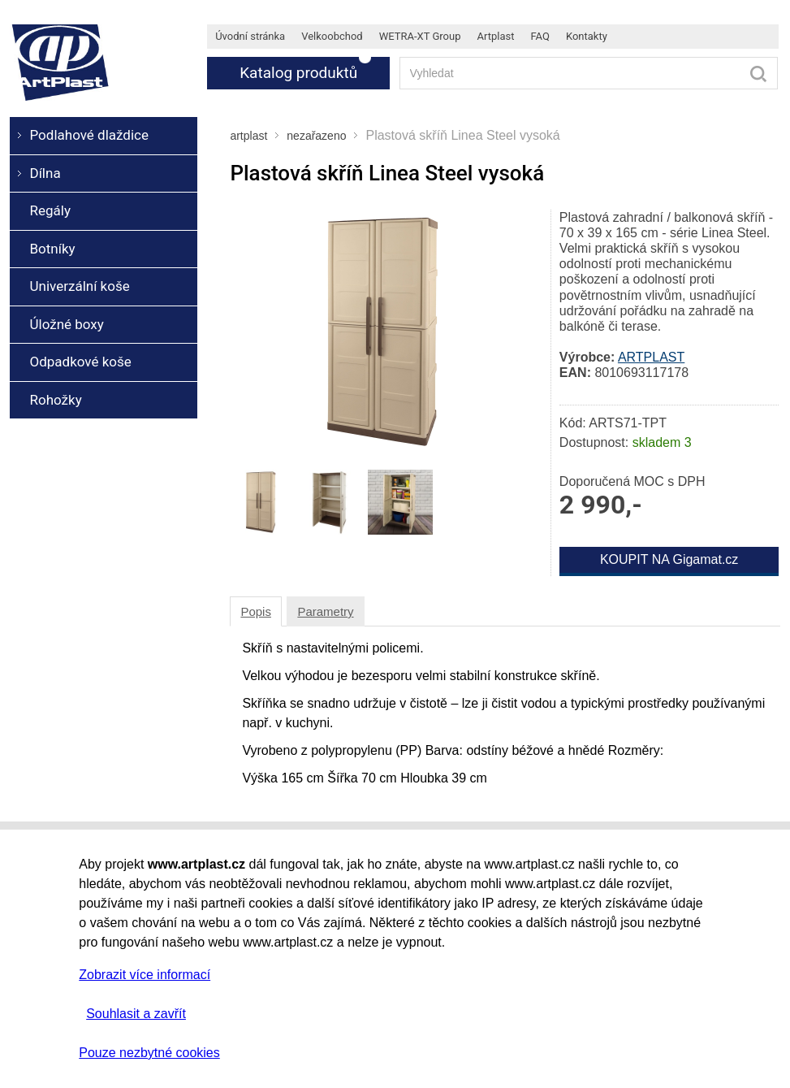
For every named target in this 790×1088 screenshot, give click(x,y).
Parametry (325, 611)
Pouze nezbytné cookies (149, 1053)
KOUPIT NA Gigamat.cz (669, 559)
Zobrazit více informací (144, 975)
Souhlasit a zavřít (136, 1014)
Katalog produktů (298, 72)
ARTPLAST (651, 357)
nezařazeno (316, 135)
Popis (255, 611)
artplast (248, 135)
